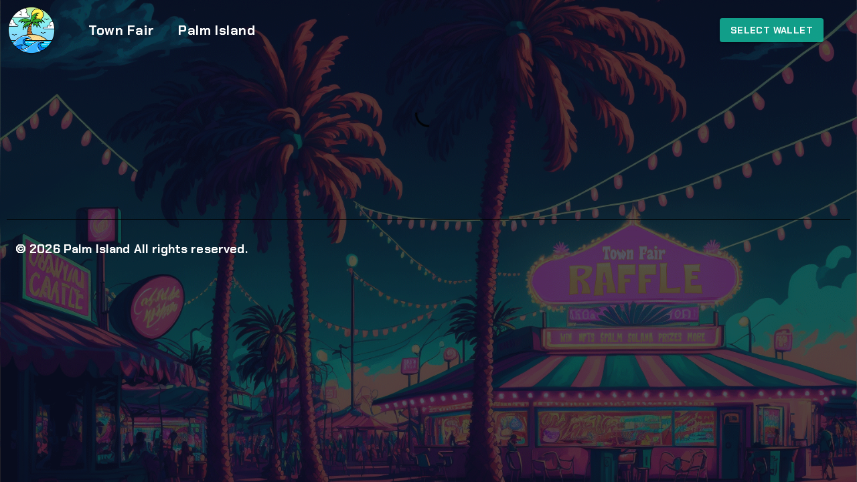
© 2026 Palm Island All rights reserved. (131, 249)
